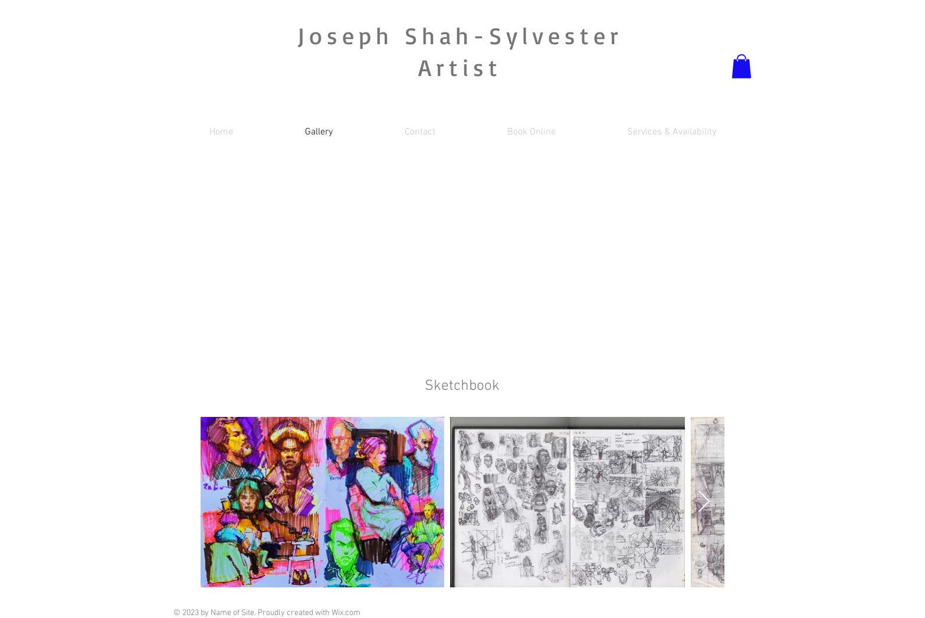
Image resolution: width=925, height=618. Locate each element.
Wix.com (346, 613)
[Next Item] (704, 502)
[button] (742, 66)
